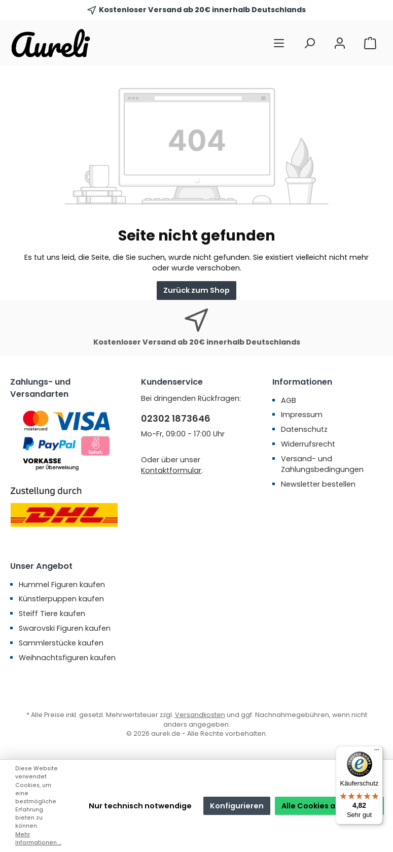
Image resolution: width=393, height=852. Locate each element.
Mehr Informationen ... (38, 838)
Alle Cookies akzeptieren (329, 806)
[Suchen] (309, 43)
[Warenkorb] (370, 43)
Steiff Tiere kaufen (52, 613)
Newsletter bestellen (318, 484)
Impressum (302, 415)
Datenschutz (304, 429)
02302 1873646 (175, 418)
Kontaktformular (171, 470)
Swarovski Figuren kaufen (65, 628)
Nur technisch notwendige (140, 806)
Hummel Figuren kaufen (62, 585)
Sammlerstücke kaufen (61, 643)
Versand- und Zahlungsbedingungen (322, 464)
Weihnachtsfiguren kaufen (67, 658)
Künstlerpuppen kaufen (61, 599)
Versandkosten (200, 714)
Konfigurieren (237, 806)
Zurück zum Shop (196, 290)
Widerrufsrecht (308, 444)
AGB (288, 400)
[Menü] (279, 43)
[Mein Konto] (339, 43)
